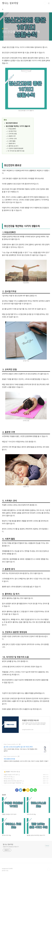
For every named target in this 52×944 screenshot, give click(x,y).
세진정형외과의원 (9, 805)
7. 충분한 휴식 (11, 143)
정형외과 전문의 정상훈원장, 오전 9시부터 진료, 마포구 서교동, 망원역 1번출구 (26, 807)
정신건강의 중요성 (12, 123)
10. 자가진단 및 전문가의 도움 (15, 151)
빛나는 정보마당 (10, 3)
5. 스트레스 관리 (12, 138)
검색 (45, 3)
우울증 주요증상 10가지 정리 (11, 821)
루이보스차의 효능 (8, 825)
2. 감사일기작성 (11, 131)
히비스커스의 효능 (8, 823)
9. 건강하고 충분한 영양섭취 (15, 148)
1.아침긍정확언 (11, 128)
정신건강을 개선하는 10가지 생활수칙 (18, 126)
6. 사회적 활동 (11, 141)
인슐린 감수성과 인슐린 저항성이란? (13, 829)
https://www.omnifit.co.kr (11, 790)
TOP (48, 916)
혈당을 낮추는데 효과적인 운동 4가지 (13, 827)
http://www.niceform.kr (10, 802)
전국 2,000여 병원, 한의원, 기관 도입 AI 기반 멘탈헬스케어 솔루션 (20, 796)
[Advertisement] (26, 228)
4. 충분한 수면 (11, 136)
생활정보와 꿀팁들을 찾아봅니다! (11, 893)
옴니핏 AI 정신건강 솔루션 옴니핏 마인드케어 (18, 793)
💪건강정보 (7, 818)
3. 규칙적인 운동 (12, 133)
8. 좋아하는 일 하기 (12, 146)
